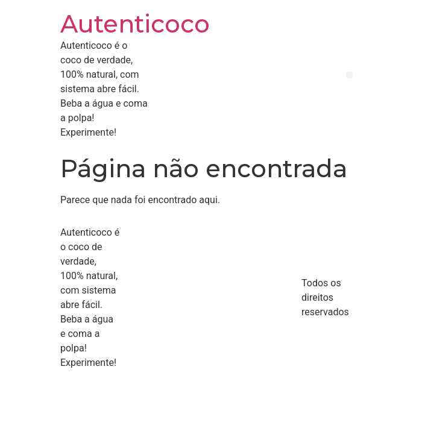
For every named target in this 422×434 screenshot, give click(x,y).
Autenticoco (135, 24)
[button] (349, 75)
